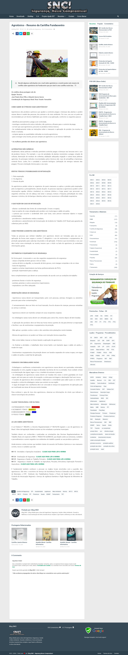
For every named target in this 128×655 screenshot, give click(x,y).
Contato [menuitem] (71, 16)
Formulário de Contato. (44, 564)
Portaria (25, 494)
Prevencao (36, 494)
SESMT (48, 494)
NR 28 (109, 195)
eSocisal (92, 364)
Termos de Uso (107, 652)
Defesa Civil (110, 389)
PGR (110, 352)
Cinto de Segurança (95, 386)
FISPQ (106, 316)
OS (111, 319)
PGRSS (98, 355)
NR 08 (103, 183)
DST (103, 389)
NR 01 (92, 180)
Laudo (92, 349)
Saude (42, 494)
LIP (103, 346)
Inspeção (92, 346)
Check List (103, 232)
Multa (92, 407)
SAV (105, 422)
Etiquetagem (106, 343)
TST (62, 494)
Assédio (92, 380)
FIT (111, 316)
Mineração (104, 404)
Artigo (110, 377)
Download (103, 242)
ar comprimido (106, 428)
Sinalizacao (107, 361)
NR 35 (103, 201)
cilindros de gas (108, 431)
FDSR (96, 316)
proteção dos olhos (109, 446)
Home (99, 652)
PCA (112, 349)
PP (30, 494)
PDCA (105, 352)
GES (91, 319)
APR (91, 316)
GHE (96, 319)
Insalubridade (39, 491)
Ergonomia (98, 343)
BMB (103, 219)
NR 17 (109, 189)
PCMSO (99, 352)
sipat (102, 449)
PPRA (113, 355)
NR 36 (109, 201)
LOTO (107, 346)
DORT (108, 340)
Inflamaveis (93, 401)
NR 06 (92, 183)
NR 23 (109, 192)
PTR (91, 325)
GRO (114, 343)
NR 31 (19, 494)
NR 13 (109, 186)
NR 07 (98, 183)
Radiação (97, 419)
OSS (91, 322)
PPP (103, 355)
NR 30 (98, 198)
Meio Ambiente (57, 491)
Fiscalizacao (93, 395)
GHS (101, 319)
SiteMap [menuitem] (30, 16)
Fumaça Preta (104, 395)
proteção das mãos (95, 446)
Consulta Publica (95, 389)
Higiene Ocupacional (103, 248)
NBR (97, 407)
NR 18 (92, 192)
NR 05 (109, 180)
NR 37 (92, 204)
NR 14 (92, 189)
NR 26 (76, 491)
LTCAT (113, 346)
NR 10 (92, 186)
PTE (109, 322)
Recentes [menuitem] (61, 16)
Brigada (103, 222)
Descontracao (94, 392)
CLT (114, 380)
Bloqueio (92, 340)
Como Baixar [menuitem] (81, 16)
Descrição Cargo (105, 392)
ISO (107, 398)
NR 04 (103, 180)
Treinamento (55, 494)
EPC (113, 340)
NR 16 (103, 189)
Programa (99, 358)
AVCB (91, 377)
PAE (108, 349)
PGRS (91, 355)
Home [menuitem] (11, 16)
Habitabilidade (94, 398)
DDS (103, 235)
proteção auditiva (108, 443)
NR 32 (109, 198)
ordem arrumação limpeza (97, 440)
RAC (91, 419)
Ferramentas (103, 245)
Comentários (108, 24)
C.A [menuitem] (37, 16)
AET (106, 337)
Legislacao (48, 491)
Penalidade (93, 410)
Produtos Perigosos (95, 416)
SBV (110, 422)
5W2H (96, 337)
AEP (101, 337)
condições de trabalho (96, 434)
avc (101, 431)
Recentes (92, 24)
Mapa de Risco (100, 349)
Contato (116, 652)
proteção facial (94, 449)
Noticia (65, 491)
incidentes (93, 437)
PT (100, 322)
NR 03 (98, 180)
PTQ (114, 322)
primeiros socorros (95, 443)
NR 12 (103, 186)
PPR (108, 355)
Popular (100, 24)
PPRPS (92, 358)
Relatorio (105, 419)
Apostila (103, 216)
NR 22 (103, 192)
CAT (99, 340)
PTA (105, 322)
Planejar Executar (95, 413)
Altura (104, 377)
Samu (103, 264)
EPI (32, 491)
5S (91, 337)
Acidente (98, 377)
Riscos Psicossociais (103, 261)
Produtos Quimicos (109, 416)
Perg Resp (102, 410)
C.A (105, 380)
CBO (109, 380)
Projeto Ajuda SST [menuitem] (48, 16)
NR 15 (70, 491)
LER (99, 346)
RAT (106, 358)
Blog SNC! (16, 29)
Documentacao (103, 238)
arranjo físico (94, 431)
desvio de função (110, 434)
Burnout (99, 380)
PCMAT (92, 352)
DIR (103, 340)
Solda (109, 425)
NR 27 (103, 195)
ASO (110, 337)
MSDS (106, 319)
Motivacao (112, 404)
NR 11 (98, 186)
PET (96, 322)
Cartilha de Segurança (34, 29)
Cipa (105, 386)
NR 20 (98, 192)
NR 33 (92, 201)
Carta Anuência (101, 383)
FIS (101, 316)
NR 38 (98, 204)
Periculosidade (103, 254)
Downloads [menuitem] (20, 16)
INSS (102, 398)
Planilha (103, 258)
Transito (97, 428)
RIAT (110, 358)
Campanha (103, 226)
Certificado (111, 383)
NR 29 (14, 494)
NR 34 (98, 201)
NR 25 (92, 195)
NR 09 (109, 183)
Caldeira (92, 383)
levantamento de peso (104, 437)
